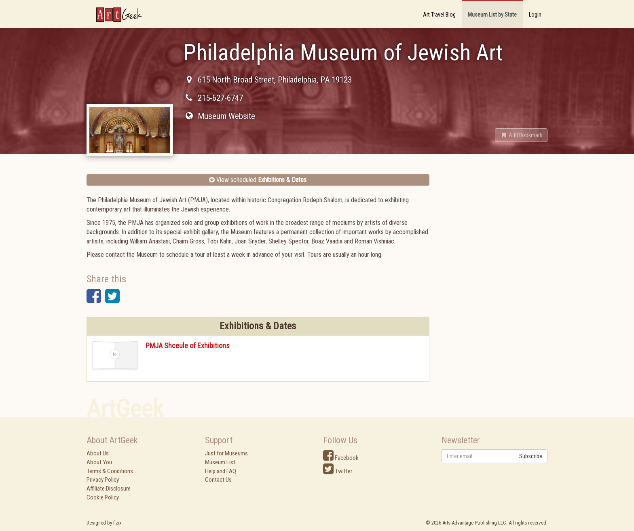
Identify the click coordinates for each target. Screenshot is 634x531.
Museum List (220, 462)
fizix (117, 523)
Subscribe (530, 456)
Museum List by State (492, 14)
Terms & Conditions (110, 471)
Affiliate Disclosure (109, 488)
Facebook (341, 457)
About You (99, 462)
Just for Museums (226, 453)
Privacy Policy (103, 479)
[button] (521, 135)
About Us (98, 453)
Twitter (337, 471)
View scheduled (257, 180)
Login (535, 14)
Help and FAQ (220, 471)
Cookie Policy (103, 497)
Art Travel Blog (439, 14)
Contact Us (218, 479)
